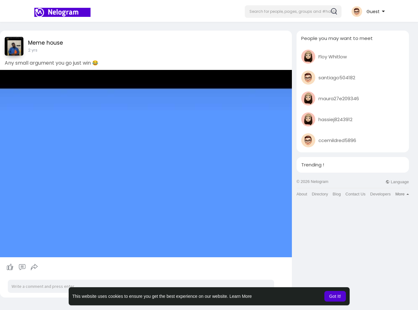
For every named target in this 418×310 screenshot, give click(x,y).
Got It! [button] (335, 296)
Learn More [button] (240, 296)
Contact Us (356, 194)
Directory (320, 194)
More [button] (402, 194)
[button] (293, 11)
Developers (380, 194)
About (302, 194)
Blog (337, 194)
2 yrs (32, 50)
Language (397, 182)
